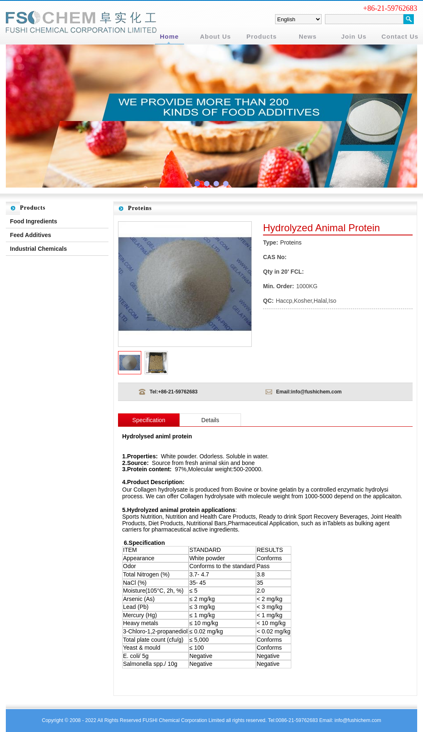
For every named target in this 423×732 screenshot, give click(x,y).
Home (169, 36)
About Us (215, 36)
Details (210, 420)
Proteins (290, 242)
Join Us (353, 36)
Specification (148, 420)
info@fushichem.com (316, 392)
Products (261, 36)
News (308, 36)
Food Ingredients (33, 221)
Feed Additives (30, 235)
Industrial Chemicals (38, 248)
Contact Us (399, 36)
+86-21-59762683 (177, 392)
